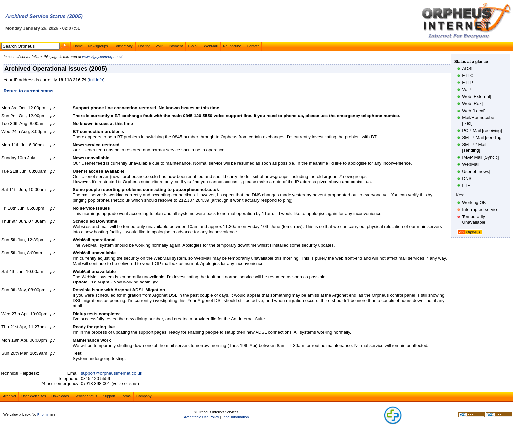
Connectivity (123, 46)
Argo (9, 396)
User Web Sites (33, 396)
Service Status (86, 396)
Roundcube (232, 46)
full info (96, 79)
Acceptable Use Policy (201, 417)
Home (78, 46)
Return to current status (29, 90)
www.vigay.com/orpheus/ (102, 57)
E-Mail (193, 46)
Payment (176, 46)
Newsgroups (98, 46)
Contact (253, 46)
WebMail (211, 46)
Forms (126, 396)
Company (144, 396)
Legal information (235, 417)
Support (109, 396)
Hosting (144, 46)
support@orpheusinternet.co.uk (111, 373)
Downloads (60, 396)
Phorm (42, 414)
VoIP (159, 46)
